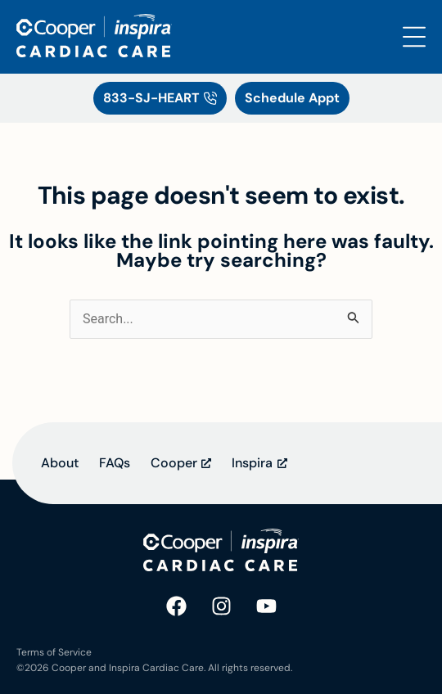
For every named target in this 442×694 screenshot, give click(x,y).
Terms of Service (54, 652)
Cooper (174, 462)
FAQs (114, 462)
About (60, 462)
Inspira (252, 462)
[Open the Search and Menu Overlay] (414, 36)
